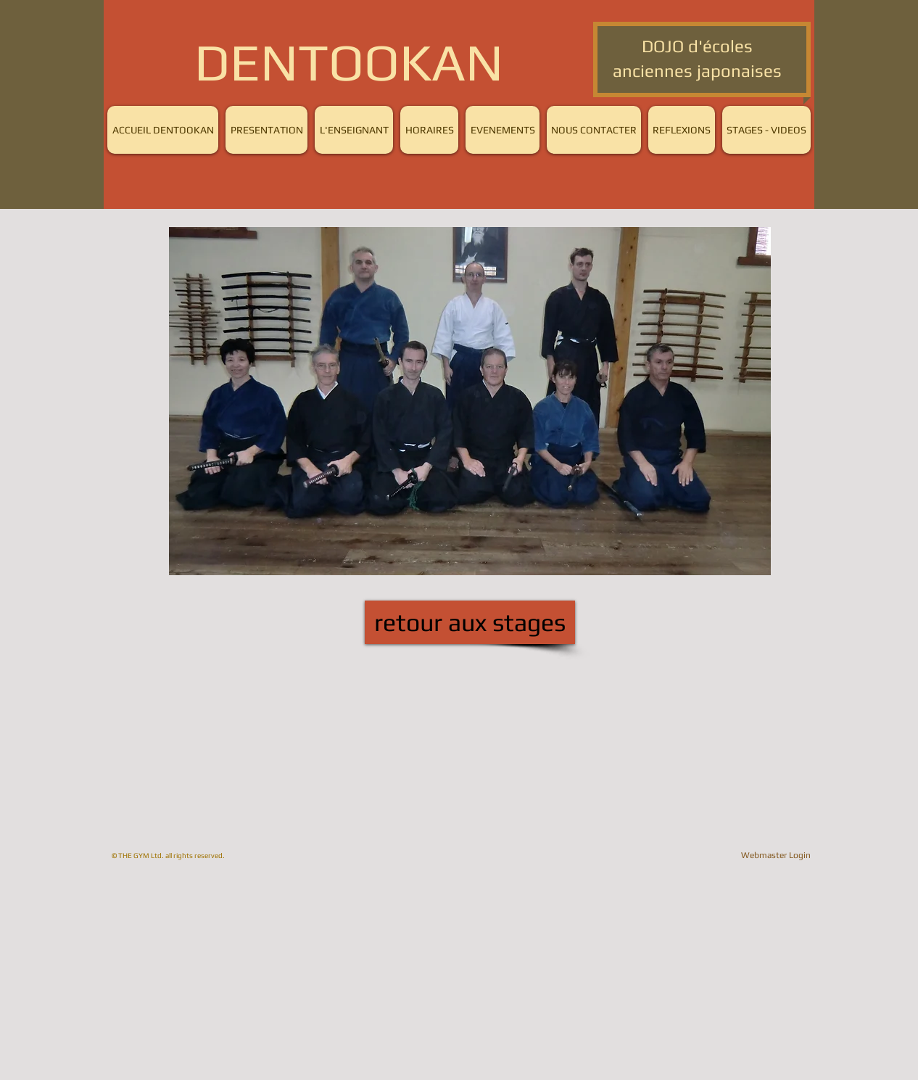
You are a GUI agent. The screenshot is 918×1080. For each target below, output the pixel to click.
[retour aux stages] (470, 622)
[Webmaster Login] (775, 855)
